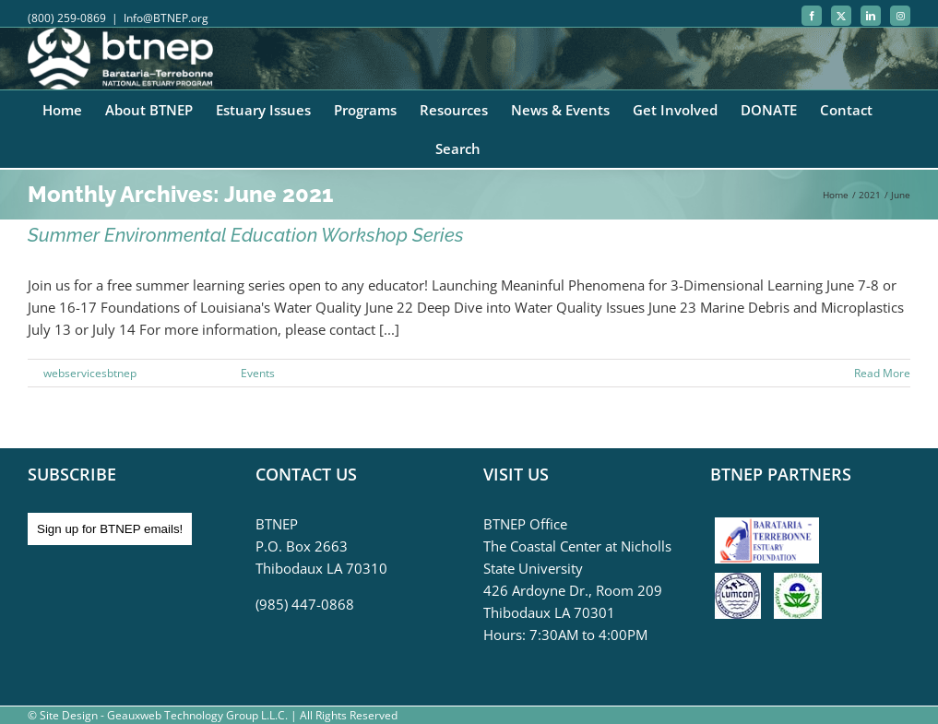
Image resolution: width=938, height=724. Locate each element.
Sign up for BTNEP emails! (110, 529)
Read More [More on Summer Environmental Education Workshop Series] (882, 373)
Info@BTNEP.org (166, 18)
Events (258, 373)
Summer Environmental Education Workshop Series (246, 235)
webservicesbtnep (90, 373)
